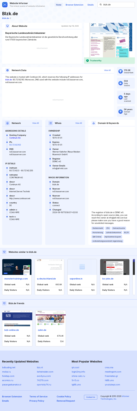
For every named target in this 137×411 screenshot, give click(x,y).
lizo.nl (40, 367)
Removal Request (66, 400)
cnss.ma (109, 367)
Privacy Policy (36, 400)
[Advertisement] (42, 56)
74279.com (42, 380)
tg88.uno (76, 384)
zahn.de (42, 330)
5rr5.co (75, 380)
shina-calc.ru (78, 376)
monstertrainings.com (16, 278)
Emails (91, 5)
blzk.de (6, 18)
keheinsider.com (45, 371)
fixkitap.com (8, 376)
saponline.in (76, 278)
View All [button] (107, 70)
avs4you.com (44, 376)
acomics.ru (7, 380)
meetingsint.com (113, 371)
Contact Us (90, 397)
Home (58, 5)
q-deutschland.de (46, 278)
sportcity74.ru (44, 384)
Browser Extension (74, 5)
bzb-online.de (11, 330)
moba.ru (6, 371)
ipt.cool (75, 367)
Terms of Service (38, 396)
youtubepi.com (112, 384)
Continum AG (15, 138)
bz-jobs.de (107, 278)
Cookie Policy (64, 396)
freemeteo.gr (111, 376)
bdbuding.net (8, 367)
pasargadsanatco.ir (11, 384)
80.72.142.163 (15, 145)
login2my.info (78, 371)
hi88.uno (109, 380)
